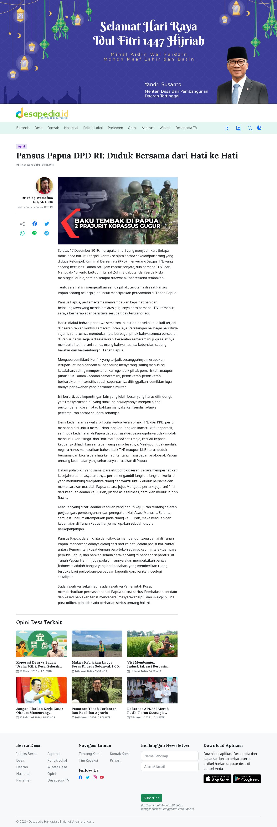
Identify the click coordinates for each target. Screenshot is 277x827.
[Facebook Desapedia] (81, 777)
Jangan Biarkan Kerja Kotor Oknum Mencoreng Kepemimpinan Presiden (39, 711)
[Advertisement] (224, 239)
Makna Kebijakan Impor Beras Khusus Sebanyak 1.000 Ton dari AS (96, 664)
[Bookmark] (227, 128)
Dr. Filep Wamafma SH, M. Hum (37, 200)
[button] (250, 128)
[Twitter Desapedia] (87, 777)
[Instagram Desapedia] (94, 777)
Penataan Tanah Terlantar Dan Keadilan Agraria (94, 711)
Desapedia (36, 821)
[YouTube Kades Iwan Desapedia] (101, 777)
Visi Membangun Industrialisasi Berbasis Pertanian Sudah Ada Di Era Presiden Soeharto (150, 664)
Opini (21, 146)
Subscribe (151, 798)
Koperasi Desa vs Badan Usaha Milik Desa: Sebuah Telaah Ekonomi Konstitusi (39, 664)
